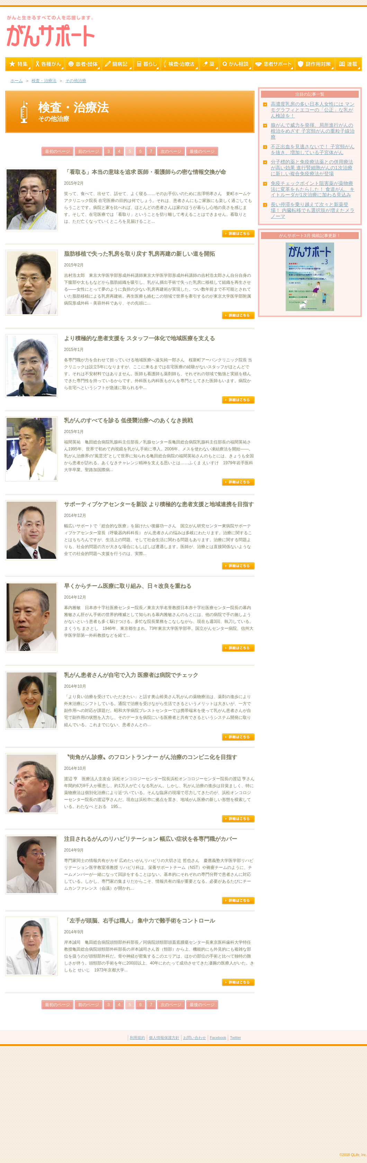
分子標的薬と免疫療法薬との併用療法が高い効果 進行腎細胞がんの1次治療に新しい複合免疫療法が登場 (312, 167)
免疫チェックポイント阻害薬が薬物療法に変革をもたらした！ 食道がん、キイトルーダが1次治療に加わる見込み (313, 189)
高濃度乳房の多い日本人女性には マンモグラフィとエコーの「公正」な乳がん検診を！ (313, 110)
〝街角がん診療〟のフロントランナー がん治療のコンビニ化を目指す (150, 757)
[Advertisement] (183, 1099)
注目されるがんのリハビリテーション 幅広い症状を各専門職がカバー (150, 839)
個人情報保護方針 (164, 1038)
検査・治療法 (44, 80)
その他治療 (75, 80)
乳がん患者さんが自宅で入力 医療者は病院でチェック (131, 675)
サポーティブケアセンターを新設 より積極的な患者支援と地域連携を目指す (159, 504)
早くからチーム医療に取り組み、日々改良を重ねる (127, 586)
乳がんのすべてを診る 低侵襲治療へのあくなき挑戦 (128, 420)
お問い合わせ (194, 1038)
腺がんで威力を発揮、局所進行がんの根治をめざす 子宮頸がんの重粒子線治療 (313, 131)
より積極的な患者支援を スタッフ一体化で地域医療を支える (139, 338)
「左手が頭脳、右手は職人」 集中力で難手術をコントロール (139, 921)
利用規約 (137, 1038)
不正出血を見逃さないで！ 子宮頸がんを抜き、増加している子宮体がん (313, 149)
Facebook (218, 1038)
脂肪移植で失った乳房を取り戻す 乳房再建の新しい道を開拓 (139, 254)
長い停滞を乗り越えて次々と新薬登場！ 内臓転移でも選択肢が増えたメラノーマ (313, 210)
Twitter (235, 1038)
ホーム (16, 80)
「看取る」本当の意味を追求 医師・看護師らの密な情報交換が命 (145, 172)
